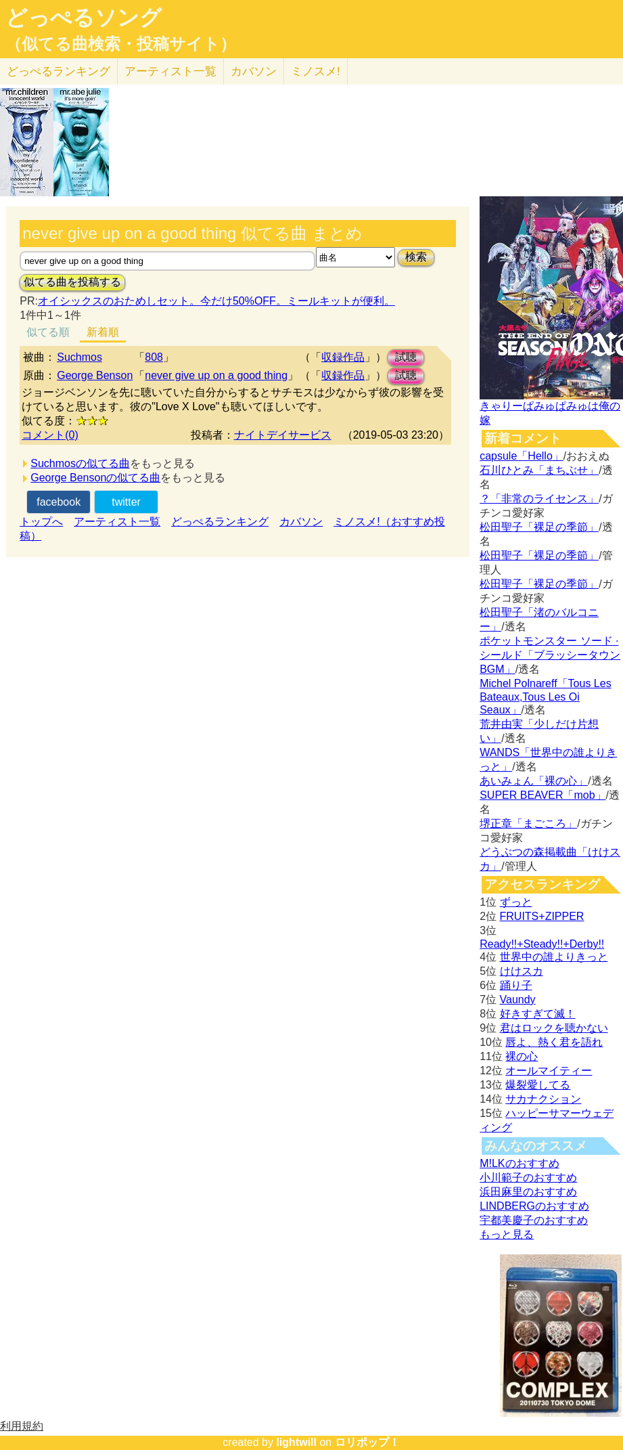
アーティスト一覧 (117, 521)
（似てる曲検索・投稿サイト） (120, 44)
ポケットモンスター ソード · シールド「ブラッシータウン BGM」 (550, 655)
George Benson (95, 375)
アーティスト (170, 71)
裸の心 (521, 1056)
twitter (126, 502)
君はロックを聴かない (554, 1028)
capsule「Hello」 (521, 456)
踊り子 (516, 985)
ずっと (516, 902)
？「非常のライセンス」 (539, 498)
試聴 (406, 357)
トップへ (41, 521)
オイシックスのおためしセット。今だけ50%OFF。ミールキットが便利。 (216, 301)
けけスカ (521, 971)
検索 (416, 257)
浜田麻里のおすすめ (528, 1192)
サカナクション (543, 1099)
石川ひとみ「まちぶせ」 (539, 470)
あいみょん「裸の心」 (534, 781)
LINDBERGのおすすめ (534, 1206)
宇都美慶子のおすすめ (534, 1220)
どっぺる (58, 71)
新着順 (103, 332)
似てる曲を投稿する (72, 282)
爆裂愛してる (537, 1085)
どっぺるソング (83, 17)
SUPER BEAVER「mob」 (542, 795)
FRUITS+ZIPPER (542, 916)
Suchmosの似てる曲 (80, 463)
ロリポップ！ (367, 1442)
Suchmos (79, 357)
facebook (58, 502)
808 (154, 357)
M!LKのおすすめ (519, 1163)
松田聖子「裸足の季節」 (539, 527)
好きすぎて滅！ (538, 1013)
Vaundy (518, 999)
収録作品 (343, 357)
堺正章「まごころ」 (528, 823)
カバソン (254, 71)
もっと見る (507, 1234)
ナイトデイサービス (282, 435)
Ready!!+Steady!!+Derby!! (542, 944)
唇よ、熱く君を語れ (554, 1042)
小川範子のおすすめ (528, 1177)
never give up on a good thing (216, 375)
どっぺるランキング (220, 521)
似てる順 (48, 332)
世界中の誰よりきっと (554, 957)
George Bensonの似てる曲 (95, 477)
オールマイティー (548, 1070)
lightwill (296, 1442)
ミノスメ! (315, 71)
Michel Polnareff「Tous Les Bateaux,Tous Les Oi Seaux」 (545, 697)
